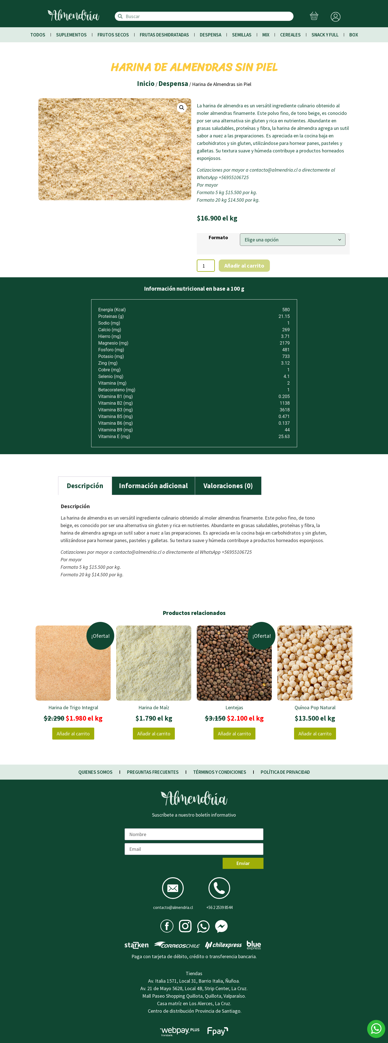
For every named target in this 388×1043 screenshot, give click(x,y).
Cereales (290, 35)
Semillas (242, 35)
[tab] (85, 485)
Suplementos (71, 35)
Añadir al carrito (244, 265)
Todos (37, 35)
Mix (265, 35)
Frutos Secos (113, 35)
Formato (218, 237)
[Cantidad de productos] (206, 265)
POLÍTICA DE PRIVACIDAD (285, 772)
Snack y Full (325, 35)
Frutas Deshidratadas (164, 35)
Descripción (85, 485)
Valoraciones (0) (228, 485)
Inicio (146, 83)
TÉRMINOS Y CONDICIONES (219, 772)
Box (353, 35)
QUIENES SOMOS (95, 772)
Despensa (210, 35)
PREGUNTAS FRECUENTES (153, 772)
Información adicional (153, 485)
